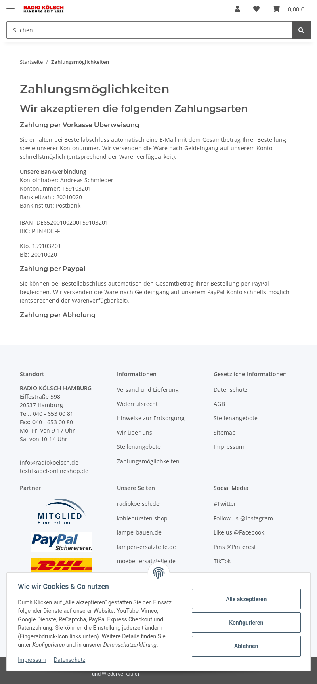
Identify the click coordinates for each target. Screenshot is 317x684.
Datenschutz (71, 660)
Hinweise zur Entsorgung (151, 418)
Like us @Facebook (239, 532)
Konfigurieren (244, 622)
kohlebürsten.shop (142, 518)
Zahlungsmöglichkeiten (148, 461)
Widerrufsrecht (137, 404)
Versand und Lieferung (148, 390)
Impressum (34, 660)
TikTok (222, 561)
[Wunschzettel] (256, 9)
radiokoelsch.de (138, 503)
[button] (237, 9)
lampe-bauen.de (139, 532)
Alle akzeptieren (244, 599)
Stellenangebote (139, 446)
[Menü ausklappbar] (10, 5)
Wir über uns (134, 432)
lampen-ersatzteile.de (146, 547)
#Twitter (225, 503)
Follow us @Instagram (243, 518)
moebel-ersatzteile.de (146, 561)
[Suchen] (149, 30)
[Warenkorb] (288, 9)
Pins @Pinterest (235, 547)
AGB (219, 404)
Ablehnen (244, 646)
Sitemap (225, 432)
